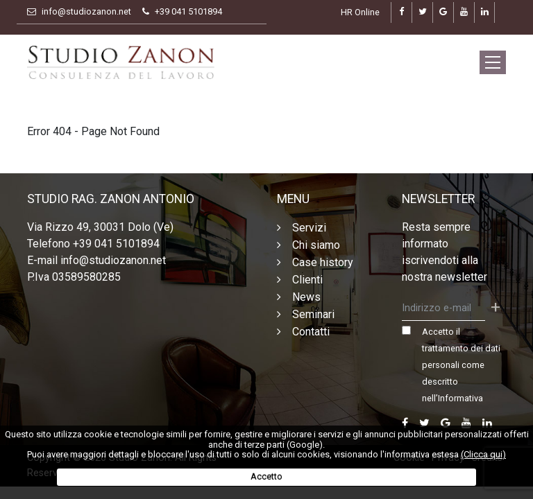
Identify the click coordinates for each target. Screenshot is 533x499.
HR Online (360, 12)
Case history (322, 262)
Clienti (307, 279)
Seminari (313, 314)
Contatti (311, 331)
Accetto (266, 476)
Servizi (309, 227)
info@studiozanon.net (86, 11)
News (306, 297)
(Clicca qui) (483, 454)
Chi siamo (316, 245)
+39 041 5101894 (188, 11)
